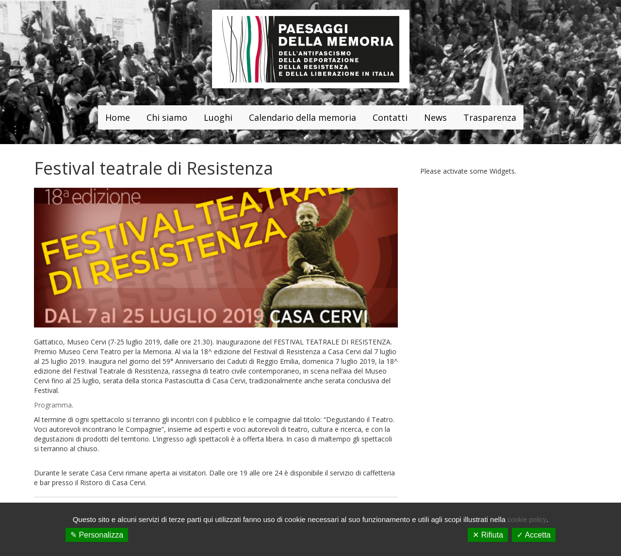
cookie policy (526, 519)
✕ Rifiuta (488, 535)
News (435, 117)
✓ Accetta (534, 535)
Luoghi (218, 117)
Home (117, 117)
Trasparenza (489, 117)
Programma (53, 404)
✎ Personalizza (96, 535)
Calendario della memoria (302, 117)
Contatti (390, 117)
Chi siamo (167, 117)
